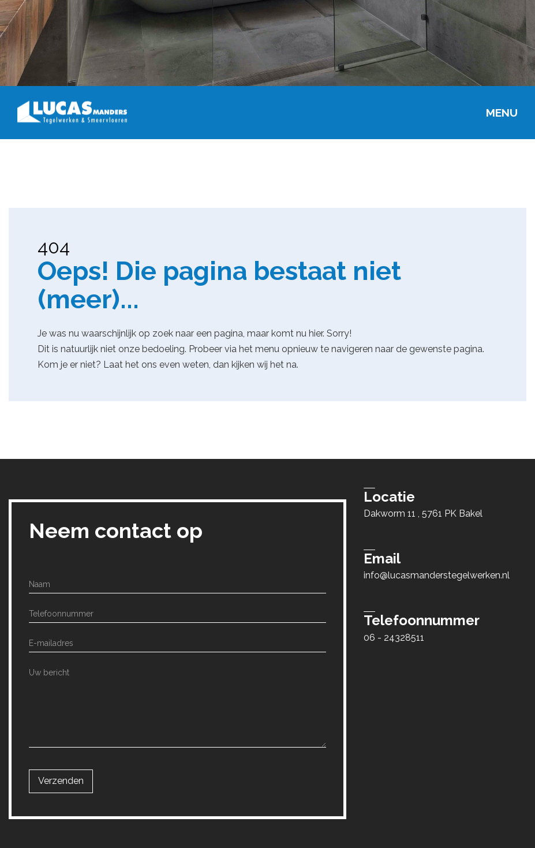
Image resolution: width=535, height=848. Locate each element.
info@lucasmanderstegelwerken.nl (437, 575)
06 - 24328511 (394, 637)
